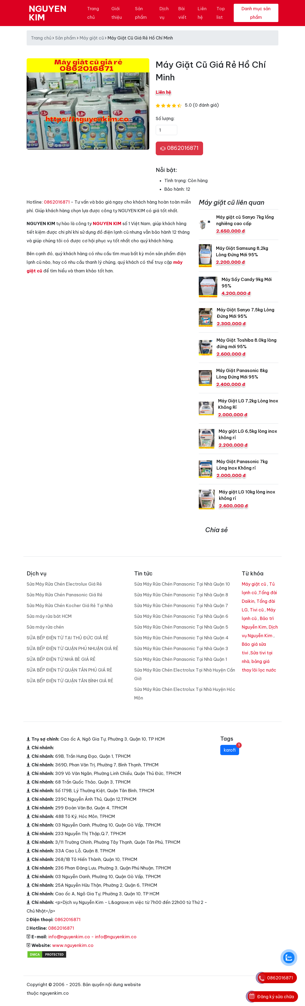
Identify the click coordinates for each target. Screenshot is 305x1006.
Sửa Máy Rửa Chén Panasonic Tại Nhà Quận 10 (182, 584)
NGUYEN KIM (47, 13)
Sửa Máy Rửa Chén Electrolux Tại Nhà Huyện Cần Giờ (184, 674)
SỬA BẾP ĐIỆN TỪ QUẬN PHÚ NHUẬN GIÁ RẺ (72, 648)
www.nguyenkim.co (73, 945)
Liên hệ (202, 13)
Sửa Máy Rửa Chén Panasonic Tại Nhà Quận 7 (181, 605)
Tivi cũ (257, 609)
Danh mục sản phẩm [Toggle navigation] (256, 13)
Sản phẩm (141, 13)
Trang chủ (93, 13)
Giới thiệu (116, 13)
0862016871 (179, 148)
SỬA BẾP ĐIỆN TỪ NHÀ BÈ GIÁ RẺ (61, 659)
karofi (231, 749)
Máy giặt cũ (92, 38)
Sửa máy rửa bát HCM (49, 616)
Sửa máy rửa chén (45, 627)
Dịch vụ (164, 13)
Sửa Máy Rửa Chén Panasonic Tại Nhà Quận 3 (181, 648)
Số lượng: (165, 118)
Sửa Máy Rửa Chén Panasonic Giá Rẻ (64, 594)
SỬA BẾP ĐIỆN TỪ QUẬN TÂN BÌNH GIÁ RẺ (70, 680)
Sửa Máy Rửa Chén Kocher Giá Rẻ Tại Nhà (70, 605)
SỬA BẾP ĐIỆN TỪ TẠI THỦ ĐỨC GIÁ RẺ (67, 637)
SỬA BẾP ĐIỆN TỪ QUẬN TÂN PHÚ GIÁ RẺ (69, 670)
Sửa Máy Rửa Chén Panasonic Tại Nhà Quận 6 (181, 616)
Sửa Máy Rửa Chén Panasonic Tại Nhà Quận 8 (181, 594)
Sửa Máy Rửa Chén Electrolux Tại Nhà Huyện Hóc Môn (184, 694)
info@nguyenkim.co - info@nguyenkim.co (92, 936)
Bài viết (182, 13)
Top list (221, 13)
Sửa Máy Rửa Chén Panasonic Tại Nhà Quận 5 (181, 627)
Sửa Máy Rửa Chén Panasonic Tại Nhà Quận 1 (180, 659)
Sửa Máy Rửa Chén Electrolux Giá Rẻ (64, 584)
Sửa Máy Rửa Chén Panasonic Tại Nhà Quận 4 (181, 637)
